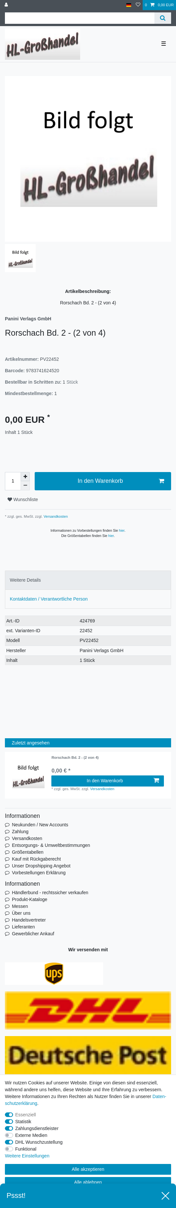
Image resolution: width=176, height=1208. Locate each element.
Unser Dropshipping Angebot (41, 865)
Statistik (23, 1121)
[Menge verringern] (25, 485)
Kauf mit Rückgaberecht (36, 859)
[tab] (88, 580)
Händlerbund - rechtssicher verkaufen (50, 892)
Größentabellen (28, 852)
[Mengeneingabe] (13, 481)
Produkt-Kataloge (29, 899)
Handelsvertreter (29, 920)
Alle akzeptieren (88, 1169)
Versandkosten (55, 516)
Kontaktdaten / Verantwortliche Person (49, 599)
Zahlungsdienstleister (37, 1128)
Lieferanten (23, 926)
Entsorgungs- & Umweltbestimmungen (51, 845)
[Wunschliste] (138, 5)
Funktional (26, 1149)
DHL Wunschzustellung (39, 1142)
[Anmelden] (6, 5)
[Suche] (162, 18)
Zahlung (20, 831)
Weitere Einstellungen (27, 1155)
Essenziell (25, 1114)
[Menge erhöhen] (25, 476)
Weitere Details (25, 580)
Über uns (21, 913)
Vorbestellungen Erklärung (38, 872)
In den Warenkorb (121, 481)
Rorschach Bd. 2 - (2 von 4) (74, 757)
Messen (20, 906)
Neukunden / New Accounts (40, 824)
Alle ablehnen (88, 1182)
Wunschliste (23, 499)
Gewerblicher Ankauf (33, 933)
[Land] (128, 5)
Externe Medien (31, 1135)
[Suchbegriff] (79, 18)
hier (122, 530)
